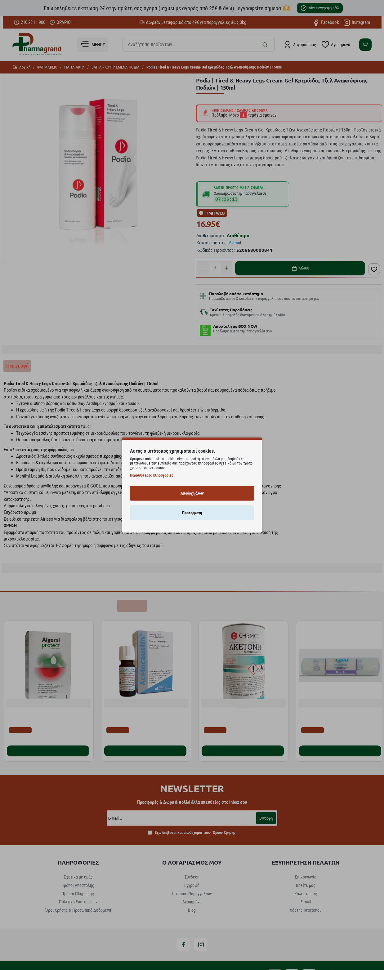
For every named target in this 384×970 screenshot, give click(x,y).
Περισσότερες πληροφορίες (151, 475)
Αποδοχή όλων (192, 493)
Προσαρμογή (192, 512)
